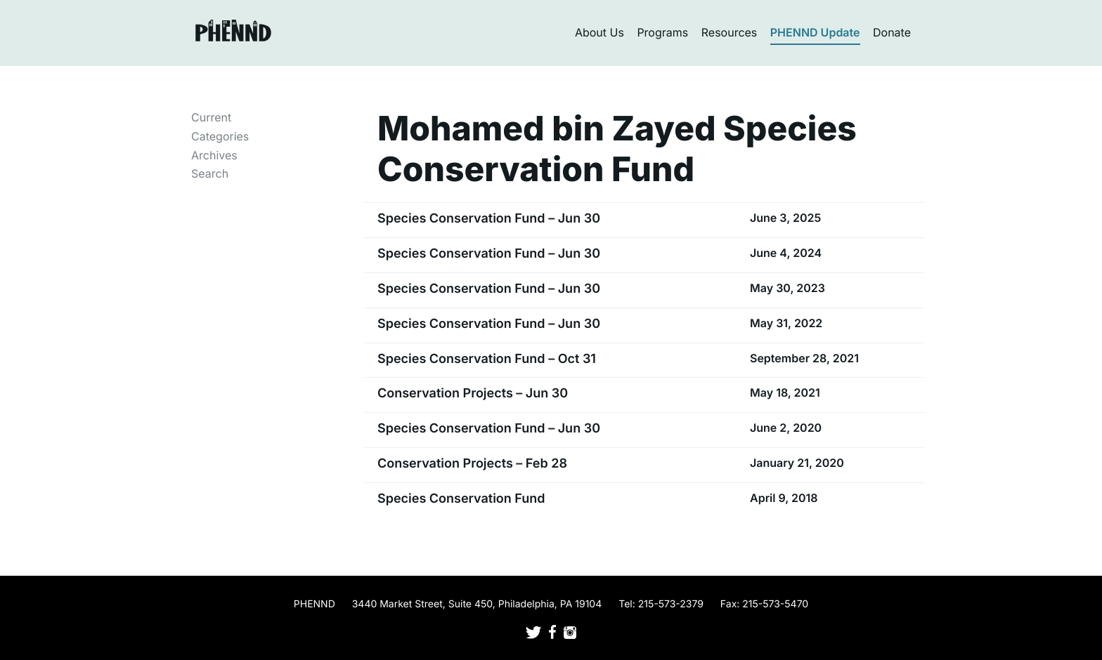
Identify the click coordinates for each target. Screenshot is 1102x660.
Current (211, 117)
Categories (220, 136)
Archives (214, 155)
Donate (892, 32)
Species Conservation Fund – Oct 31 (486, 359)
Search (209, 173)
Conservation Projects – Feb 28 (472, 463)
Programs (662, 32)
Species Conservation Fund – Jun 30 (488, 218)
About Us (599, 32)
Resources (729, 32)
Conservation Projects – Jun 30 (472, 393)
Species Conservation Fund (461, 498)
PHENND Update (815, 32)
